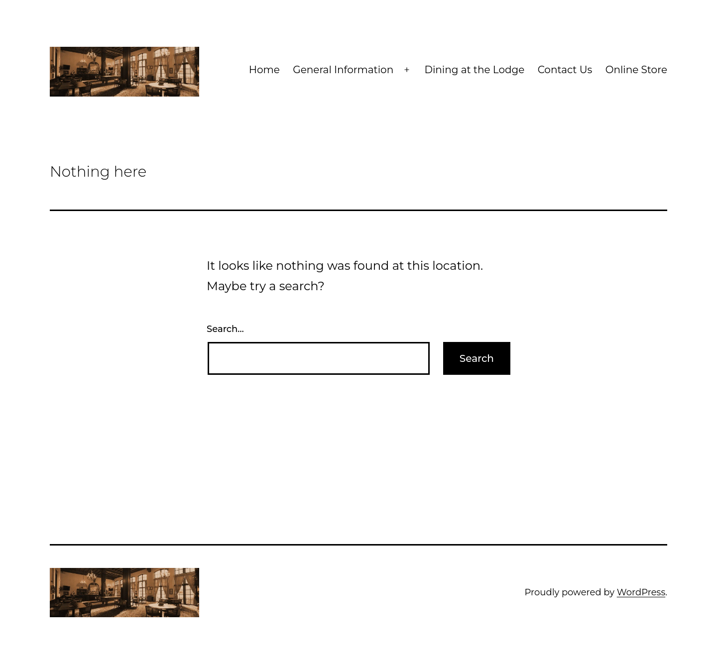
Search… (225, 329)
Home (264, 70)
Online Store (636, 70)
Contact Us (565, 70)
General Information (343, 70)
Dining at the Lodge (474, 70)
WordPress (641, 592)
